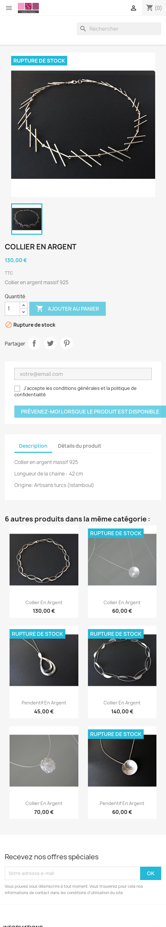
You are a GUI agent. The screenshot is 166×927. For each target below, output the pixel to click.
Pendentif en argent (44, 703)
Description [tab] (33, 446)
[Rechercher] (119, 28)
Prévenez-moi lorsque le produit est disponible (90, 411)
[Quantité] (12, 309)
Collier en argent (43, 602)
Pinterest (66, 343)
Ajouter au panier (67, 309)
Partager (34, 343)
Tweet (50, 343)
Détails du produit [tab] (79, 446)
